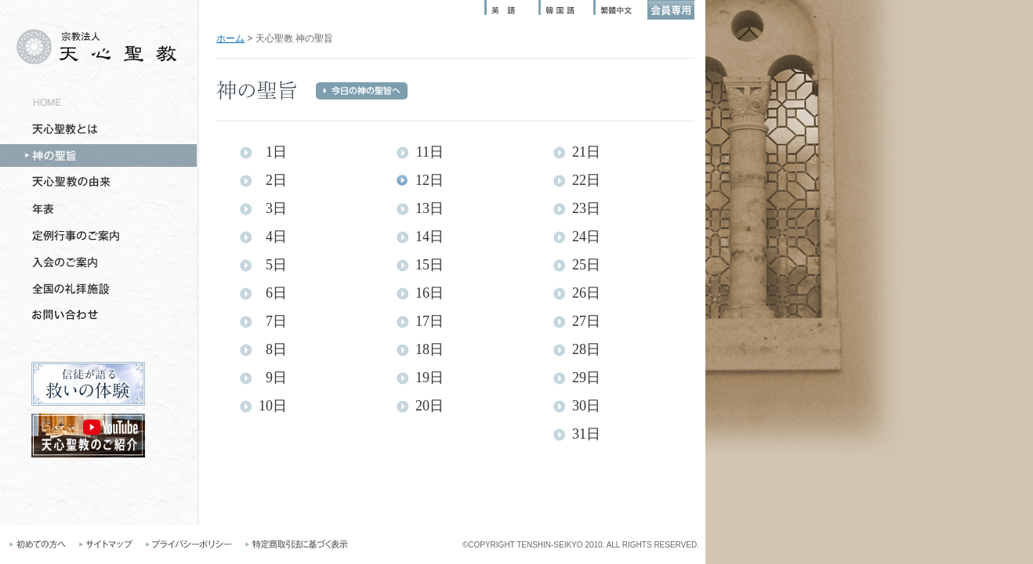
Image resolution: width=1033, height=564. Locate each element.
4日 (276, 237)
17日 (429, 321)
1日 (276, 152)
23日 (586, 208)
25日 (586, 265)
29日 (586, 378)
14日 (429, 237)
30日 (586, 406)
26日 (586, 293)
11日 (430, 152)
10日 (273, 406)
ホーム (230, 38)
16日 (429, 293)
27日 (586, 321)
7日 (276, 321)
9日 (276, 378)
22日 (586, 180)
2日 (276, 180)
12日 (429, 180)
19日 (429, 378)
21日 (586, 152)
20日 (429, 406)
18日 (429, 349)
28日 (586, 349)
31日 (586, 434)
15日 (429, 265)
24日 (586, 237)
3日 (276, 208)
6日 (276, 293)
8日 (276, 349)
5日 (276, 265)
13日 (429, 208)
